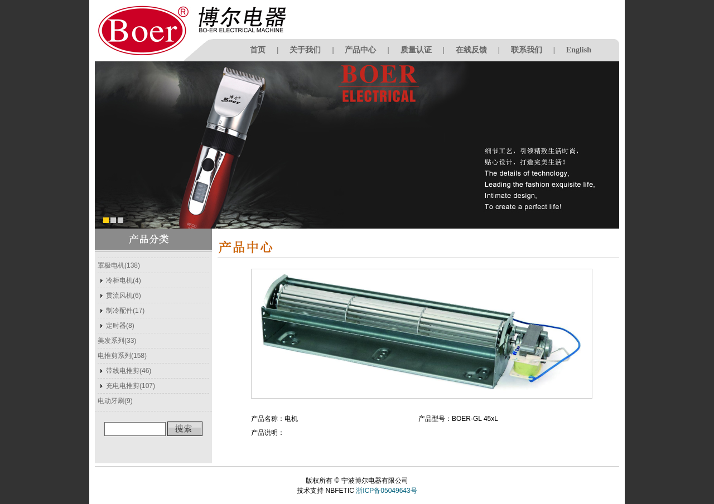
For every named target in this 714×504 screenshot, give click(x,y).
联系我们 (526, 50)
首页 (258, 50)
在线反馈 (471, 50)
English (578, 50)
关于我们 (305, 50)
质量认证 (416, 50)
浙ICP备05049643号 (386, 491)
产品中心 (360, 50)
